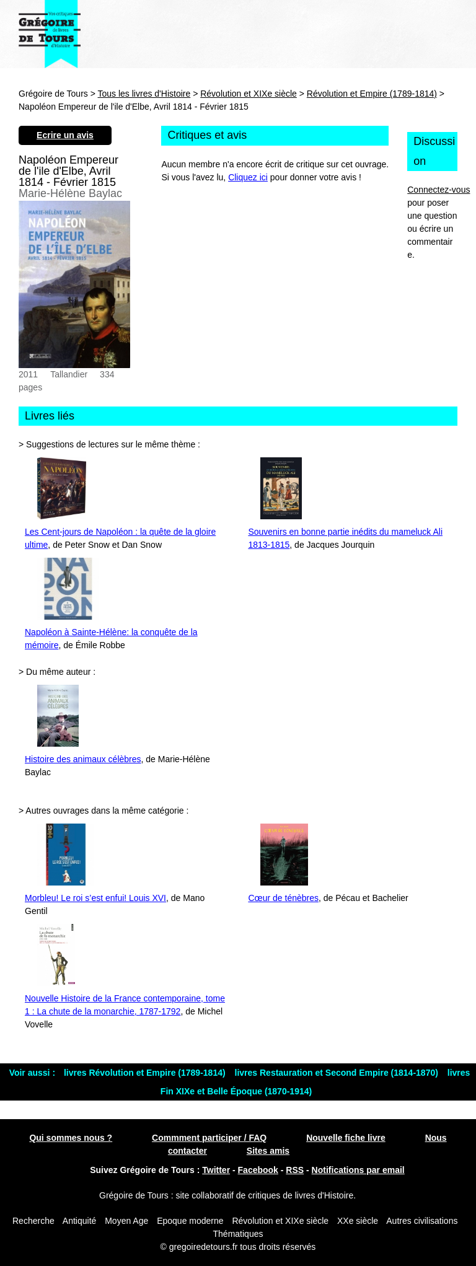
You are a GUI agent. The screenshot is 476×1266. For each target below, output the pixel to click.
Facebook (258, 1170)
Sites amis (268, 1151)
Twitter (216, 1170)
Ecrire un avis (65, 135)
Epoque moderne (190, 1221)
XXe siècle (357, 1221)
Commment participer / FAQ (209, 1138)
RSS (295, 1170)
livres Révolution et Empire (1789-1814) (146, 1073)
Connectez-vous (438, 190)
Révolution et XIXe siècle (248, 94)
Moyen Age (126, 1221)
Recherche (33, 1221)
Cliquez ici (248, 177)
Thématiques (238, 1234)
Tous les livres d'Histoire (144, 94)
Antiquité (79, 1221)
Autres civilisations (421, 1221)
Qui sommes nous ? (70, 1138)
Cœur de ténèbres (283, 898)
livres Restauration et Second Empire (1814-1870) (338, 1073)
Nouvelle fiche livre (346, 1138)
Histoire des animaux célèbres (83, 759)
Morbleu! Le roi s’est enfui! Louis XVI (95, 898)
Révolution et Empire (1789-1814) (372, 94)
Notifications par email (358, 1170)
